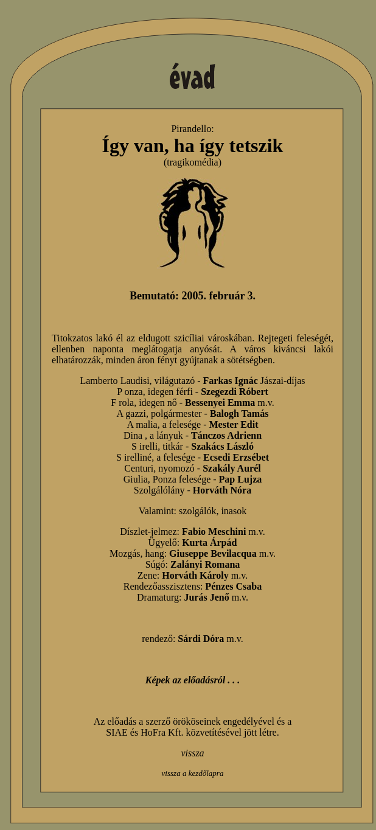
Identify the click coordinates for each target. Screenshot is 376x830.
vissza (192, 753)
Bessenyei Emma (220, 402)
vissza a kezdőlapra (193, 773)
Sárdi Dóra (201, 638)
